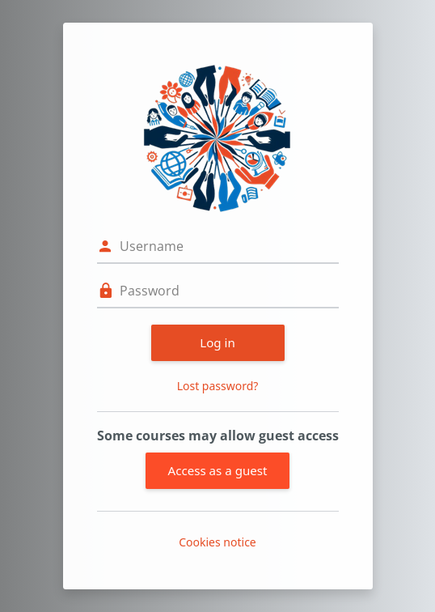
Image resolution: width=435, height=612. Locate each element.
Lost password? (218, 385)
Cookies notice (217, 542)
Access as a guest (218, 470)
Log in (217, 342)
